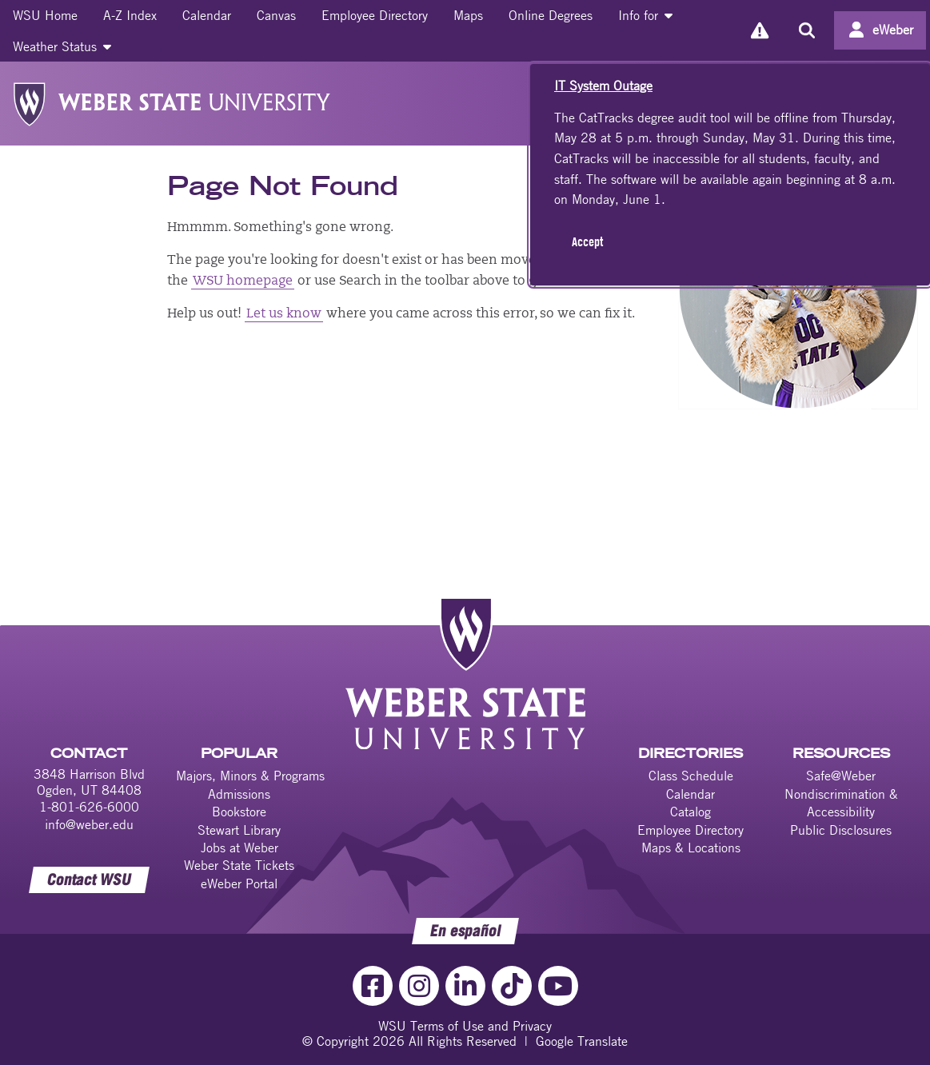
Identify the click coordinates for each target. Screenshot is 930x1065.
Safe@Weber (841, 776)
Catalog (690, 812)
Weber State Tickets (239, 865)
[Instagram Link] (419, 986)
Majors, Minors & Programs (250, 776)
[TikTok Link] (512, 986)
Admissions (239, 794)
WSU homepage (243, 281)
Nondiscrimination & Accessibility (841, 803)
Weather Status (62, 46)
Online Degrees (551, 15)
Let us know (283, 314)
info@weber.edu (89, 824)
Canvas (276, 15)
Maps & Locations (690, 848)
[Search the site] (806, 30)
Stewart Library (239, 830)
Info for (645, 15)
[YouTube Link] (558, 986)
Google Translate (582, 1041)
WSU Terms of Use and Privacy (465, 1026)
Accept (587, 241)
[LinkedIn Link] (465, 986)
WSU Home (45, 15)
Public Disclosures (841, 830)
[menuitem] (45, 15)
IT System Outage (603, 86)
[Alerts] (759, 31)
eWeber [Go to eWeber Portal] (892, 30)
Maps (468, 15)
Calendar (206, 15)
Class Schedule (691, 776)
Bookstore (239, 812)
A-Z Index (130, 15)
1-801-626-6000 (89, 807)
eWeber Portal (239, 883)
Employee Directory (374, 15)
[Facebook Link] (373, 986)
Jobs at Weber (239, 848)
